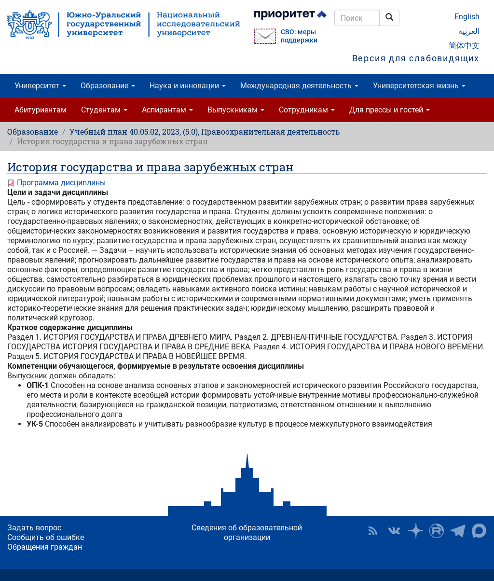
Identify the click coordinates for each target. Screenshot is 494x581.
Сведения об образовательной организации (247, 532)
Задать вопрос (34, 527)
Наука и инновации (188, 85)
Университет (40, 85)
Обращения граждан (44, 547)
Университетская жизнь (419, 85)
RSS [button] (373, 531)
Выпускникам (235, 109)
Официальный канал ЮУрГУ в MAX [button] (479, 531)
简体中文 (464, 45)
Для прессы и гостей (389, 109)
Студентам (104, 109)
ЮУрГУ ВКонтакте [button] (394, 531)
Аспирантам (167, 109)
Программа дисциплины (61, 182)
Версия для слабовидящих (416, 58)
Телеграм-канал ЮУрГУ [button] (458, 531)
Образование (108, 85)
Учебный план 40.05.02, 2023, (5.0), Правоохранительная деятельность (204, 131)
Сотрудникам (307, 109)
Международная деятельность (299, 85)
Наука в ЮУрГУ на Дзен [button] (415, 531)
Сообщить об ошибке (45, 537)
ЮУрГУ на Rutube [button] (436, 531)
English (467, 16)
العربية (469, 31)
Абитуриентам (40, 109)
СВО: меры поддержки (299, 36)
